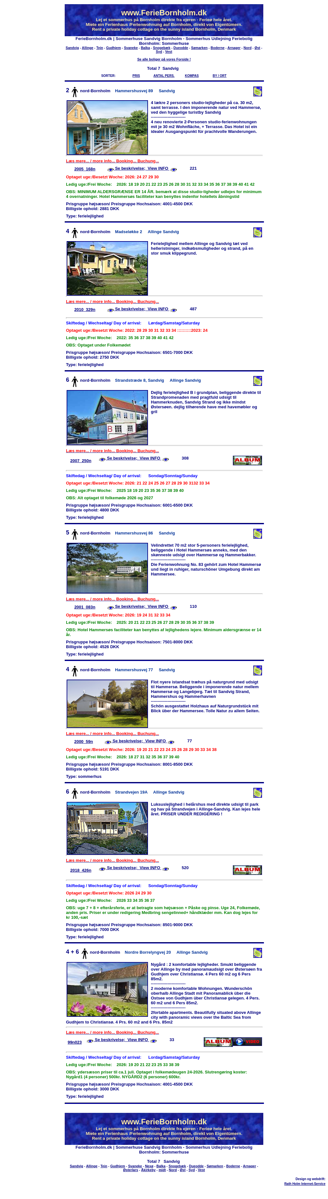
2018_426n (80, 870)
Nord (247, 48)
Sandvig (72, 48)
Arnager (234, 48)
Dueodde (181, 48)
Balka (145, 48)
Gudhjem (113, 48)
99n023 (75, 1042)
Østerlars (130, 1170)
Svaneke (131, 48)
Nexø (149, 1166)
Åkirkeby (148, 1170)
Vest (168, 51)
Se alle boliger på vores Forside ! (164, 59)
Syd (159, 51)
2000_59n (83, 741)
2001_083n (84, 607)
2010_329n (84, 309)
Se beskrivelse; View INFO (141, 168)
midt (162, 1170)
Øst (257, 48)
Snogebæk (161, 48)
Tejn (99, 48)
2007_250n (80, 460)
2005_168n (84, 169)
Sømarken (199, 48)
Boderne (218, 48)
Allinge (88, 48)
